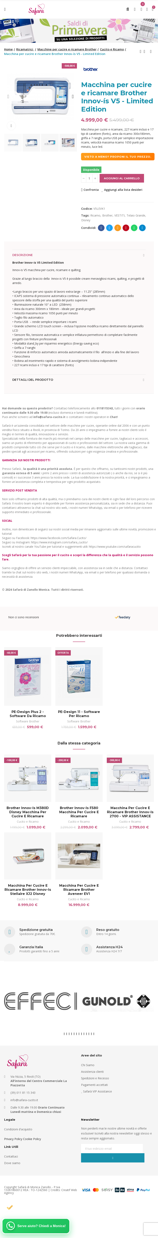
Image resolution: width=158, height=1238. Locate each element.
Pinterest (126, 228)
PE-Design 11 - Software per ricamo (79, 714)
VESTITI (119, 215)
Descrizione (22, 255)
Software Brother (27, 721)
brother (107, 215)
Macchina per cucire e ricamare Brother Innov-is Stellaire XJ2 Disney (28, 893)
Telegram (142, 228)
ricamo (95, 215)
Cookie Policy (32, 1144)
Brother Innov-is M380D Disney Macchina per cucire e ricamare (28, 814)
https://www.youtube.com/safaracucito (115, 547)
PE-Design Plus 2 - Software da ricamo (28, 714)
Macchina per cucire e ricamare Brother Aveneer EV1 (79, 893)
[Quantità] (89, 178)
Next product (151, 51)
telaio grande (136, 215)
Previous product (140, 51)
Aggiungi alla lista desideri (123, 190)
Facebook (101, 228)
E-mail (117, 228)
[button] (8, 96)
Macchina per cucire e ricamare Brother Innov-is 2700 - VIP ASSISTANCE (130, 814)
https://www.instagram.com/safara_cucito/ (59, 542)
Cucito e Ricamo (28, 823)
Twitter (109, 228)
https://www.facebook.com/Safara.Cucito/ (58, 538)
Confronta (91, 190)
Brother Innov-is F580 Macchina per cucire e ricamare (79, 814)
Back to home (146, 51)
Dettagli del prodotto (32, 380)
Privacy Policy (13, 1144)
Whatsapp (134, 228)
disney (85, 220)
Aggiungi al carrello (122, 178)
